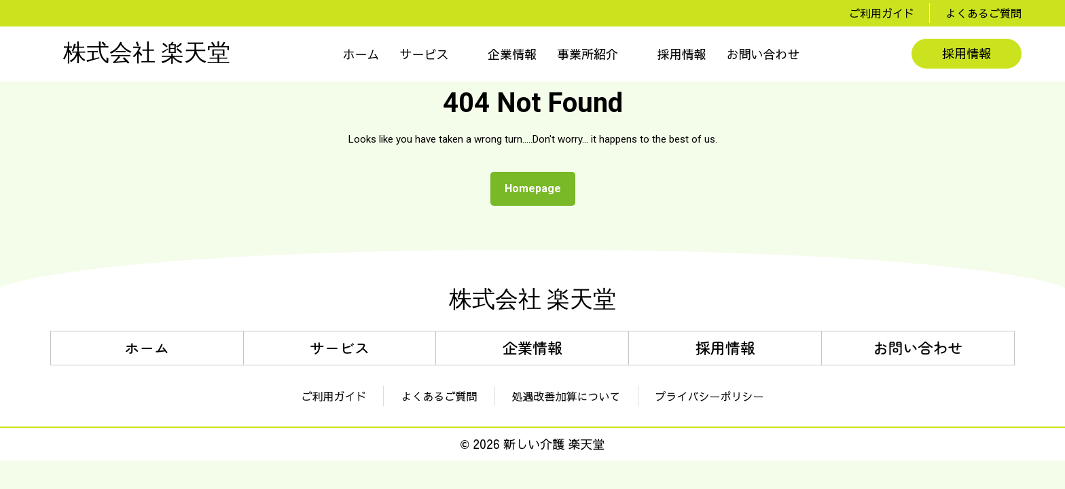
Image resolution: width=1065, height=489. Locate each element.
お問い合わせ (763, 54)
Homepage (538, 185)
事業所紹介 (587, 54)
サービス (424, 54)
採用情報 (681, 54)
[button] (434, 54)
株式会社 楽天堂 (146, 53)
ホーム (361, 54)
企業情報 (512, 54)
